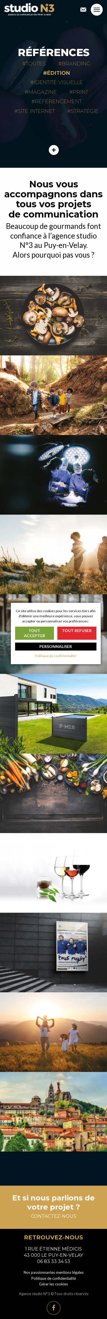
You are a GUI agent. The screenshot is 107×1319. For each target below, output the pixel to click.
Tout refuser (77, 630)
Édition (58, 73)
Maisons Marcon (53, 315)
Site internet (36, 111)
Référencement (58, 101)
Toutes (36, 64)
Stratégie (84, 111)
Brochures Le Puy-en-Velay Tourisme (53, 1112)
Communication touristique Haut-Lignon (53, 1032)
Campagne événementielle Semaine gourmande (53, 793)
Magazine (42, 92)
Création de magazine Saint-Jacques (53, 554)
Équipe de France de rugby (53, 952)
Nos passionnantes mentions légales (54, 1272)
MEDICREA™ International (53, 475)
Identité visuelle (58, 82)
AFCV (53, 395)
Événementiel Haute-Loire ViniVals (53, 873)
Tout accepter (34, 633)
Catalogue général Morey (53, 713)
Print (80, 92)
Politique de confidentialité (53, 1278)
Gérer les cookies (53, 1284)
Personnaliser (55, 646)
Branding (76, 64)
